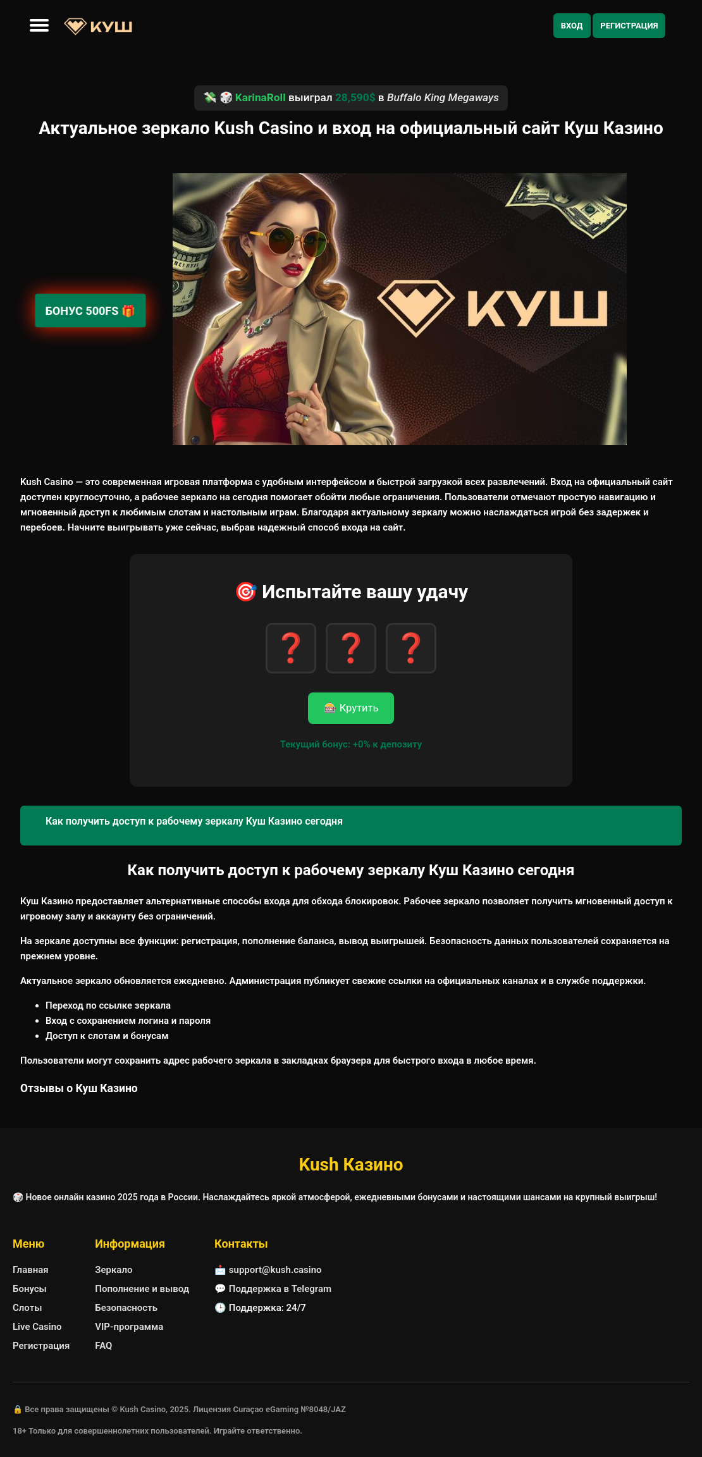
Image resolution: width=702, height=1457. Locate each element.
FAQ (103, 1345)
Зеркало (113, 1270)
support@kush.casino (275, 1270)
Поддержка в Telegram (280, 1288)
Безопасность (126, 1307)
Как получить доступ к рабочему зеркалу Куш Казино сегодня (194, 821)
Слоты (27, 1307)
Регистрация (629, 25)
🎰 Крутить (351, 708)
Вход (572, 25)
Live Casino (37, 1326)
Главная (31, 1270)
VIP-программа (129, 1326)
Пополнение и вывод (142, 1288)
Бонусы (30, 1288)
